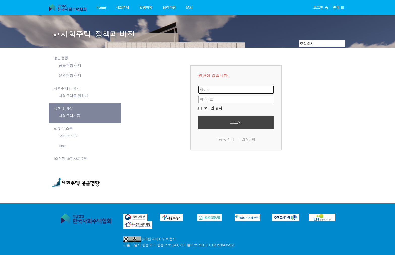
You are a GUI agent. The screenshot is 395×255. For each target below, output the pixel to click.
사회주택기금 (69, 116)
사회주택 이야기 (67, 88)
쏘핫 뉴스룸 (63, 128)
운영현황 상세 (70, 75)
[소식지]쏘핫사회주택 (71, 158)
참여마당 (169, 7)
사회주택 (122, 7)
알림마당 (146, 7)
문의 (189, 7)
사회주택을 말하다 (73, 96)
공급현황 (61, 58)
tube (62, 146)
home (101, 7)
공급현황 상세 (70, 65)
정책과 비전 (115, 34)
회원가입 (248, 139)
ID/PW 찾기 (225, 139)
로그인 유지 (210, 107)
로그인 (320, 7)
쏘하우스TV (68, 136)
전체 (338, 7)
